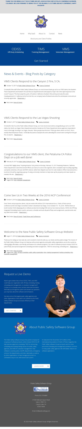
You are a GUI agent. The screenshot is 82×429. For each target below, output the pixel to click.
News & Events (18, 102)
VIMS (65, 50)
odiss (15, 254)
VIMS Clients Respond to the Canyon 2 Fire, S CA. (32, 81)
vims (15, 180)
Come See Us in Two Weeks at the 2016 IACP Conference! (37, 195)
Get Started (41, 60)
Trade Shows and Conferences (32, 216)
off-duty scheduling (23, 254)
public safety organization (36, 254)
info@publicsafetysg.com (43, 413)
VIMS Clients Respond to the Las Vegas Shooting (32, 117)
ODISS (16, 50)
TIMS (40, 50)
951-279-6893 (43, 398)
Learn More (39, 368)
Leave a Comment (44, 86)
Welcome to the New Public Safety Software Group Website (38, 231)
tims (45, 254)
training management (53, 254)
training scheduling (64, 254)
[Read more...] (22, 98)
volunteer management (23, 180)
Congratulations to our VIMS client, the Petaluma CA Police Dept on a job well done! (38, 155)
